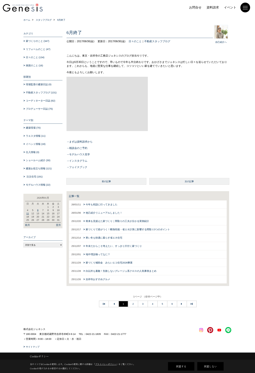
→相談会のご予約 (77, 148)
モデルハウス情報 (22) (38, 184)
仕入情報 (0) (32, 152)
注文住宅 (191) (34, 176)
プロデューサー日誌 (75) (39, 108)
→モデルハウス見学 (78, 154)
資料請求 (213, 7)
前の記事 (106, 181)
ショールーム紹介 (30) (38, 160)
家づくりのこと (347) (37, 41)
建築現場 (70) (33, 127)
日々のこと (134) (35, 57)
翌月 (58, 225)
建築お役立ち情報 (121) (39, 168)
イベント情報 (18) (36, 144)
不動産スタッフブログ (157, 41)
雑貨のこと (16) (34, 65)
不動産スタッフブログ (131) (41, 92)
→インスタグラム (77, 160)
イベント (230, 7)
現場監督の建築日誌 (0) (39, 84)
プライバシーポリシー (105, 364)
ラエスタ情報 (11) (36, 135)
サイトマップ (33, 346)
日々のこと (135, 41)
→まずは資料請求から (80, 141)
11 (27, 213)
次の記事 (189, 181)
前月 (27, 225)
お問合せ (195, 7)
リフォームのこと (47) (38, 49)
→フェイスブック (77, 167)
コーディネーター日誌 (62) (40, 100)
